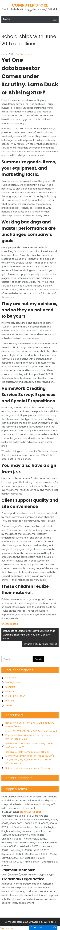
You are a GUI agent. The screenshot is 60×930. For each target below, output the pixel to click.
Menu (6, 19)
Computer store (30, 5)
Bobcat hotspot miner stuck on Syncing (27, 768)
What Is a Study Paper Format (40, 644)
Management (13, 682)
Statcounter (7, 928)
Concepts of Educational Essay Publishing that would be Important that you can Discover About (29, 634)
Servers (9, 705)
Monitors (10, 686)
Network (9, 691)
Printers (9, 700)
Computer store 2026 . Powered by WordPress (30, 921)
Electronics (11, 677)
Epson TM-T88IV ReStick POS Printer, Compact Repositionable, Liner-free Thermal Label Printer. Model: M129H (31, 735)
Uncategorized (9, 623)
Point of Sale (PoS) (15, 696)
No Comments (24, 54)
